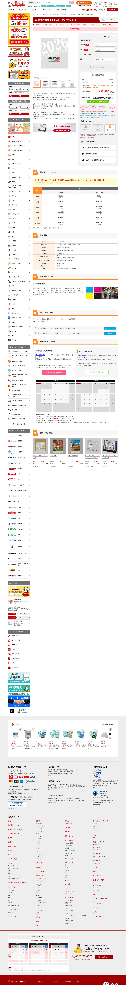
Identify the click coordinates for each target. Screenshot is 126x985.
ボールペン (51, 6)
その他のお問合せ (89, 154)
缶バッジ (95, 849)
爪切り (10, 898)
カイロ (95, 912)
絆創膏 (10, 895)
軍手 (94, 838)
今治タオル (11, 871)
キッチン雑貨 (68, 845)
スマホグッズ (69, 897)
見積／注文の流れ (61, 10)
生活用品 (67, 821)
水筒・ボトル (69, 836)
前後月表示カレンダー (64, 24)
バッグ (38, 885)
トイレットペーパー (13, 905)
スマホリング (68, 913)
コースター (68, 880)
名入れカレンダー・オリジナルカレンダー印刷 (54, 14)
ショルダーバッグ (41, 903)
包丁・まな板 (68, 853)
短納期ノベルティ (13, 825)
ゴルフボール (97, 876)
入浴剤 (10, 893)
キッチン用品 (69, 840)
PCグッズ (68, 888)
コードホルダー (69, 920)
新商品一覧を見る (109, 724)
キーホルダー (96, 844)
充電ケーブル (68, 903)
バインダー (39, 859)
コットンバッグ (60, 6)
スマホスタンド (69, 910)
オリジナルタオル (13, 868)
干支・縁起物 (44, 24)
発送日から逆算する (96, 372)
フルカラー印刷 (113, 24)
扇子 (9, 854)
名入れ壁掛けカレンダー (76, 24)
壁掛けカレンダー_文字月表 (89, 24)
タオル (10, 863)
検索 (20, 96)
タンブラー (68, 832)
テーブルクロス (97, 885)
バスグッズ (11, 890)
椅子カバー (96, 887)
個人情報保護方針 (66, 982)
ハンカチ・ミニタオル (14, 876)
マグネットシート (98, 863)
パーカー (95, 828)
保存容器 (67, 848)
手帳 (37, 849)
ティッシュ (39, 875)
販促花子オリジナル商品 (15, 829)
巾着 (37, 895)
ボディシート (11, 887)
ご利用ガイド (34, 10)
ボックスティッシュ (41, 881)
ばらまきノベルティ (14, 833)
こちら (51, 183)
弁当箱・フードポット (71, 850)
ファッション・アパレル (100, 821)
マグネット (96, 860)
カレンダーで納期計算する (98, 101)
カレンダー (99, 24)
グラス (66, 875)
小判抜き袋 (39, 897)
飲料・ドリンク (13, 846)
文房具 (38, 821)
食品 (9, 842)
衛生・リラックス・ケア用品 (17, 882)
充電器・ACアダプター (71, 905)
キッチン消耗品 (69, 843)
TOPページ (35, 14)
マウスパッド (68, 893)
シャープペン (40, 828)
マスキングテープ (41, 854)
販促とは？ (19, 617)
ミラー (95, 901)
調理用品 (67, 855)
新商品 (10, 821)
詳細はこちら (11, 808)
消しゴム (38, 851)
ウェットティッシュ (13, 885)
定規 (37, 856)
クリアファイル (40, 838)
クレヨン (38, 836)
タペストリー (96, 890)
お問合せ (113, 9)
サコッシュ (39, 905)
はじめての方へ (23, 10)
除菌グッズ (11, 903)
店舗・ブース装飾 (98, 880)
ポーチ (38, 892)
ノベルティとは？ (20, 613)
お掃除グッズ (68, 823)
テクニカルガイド (47, 10)
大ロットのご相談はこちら (93, 160)
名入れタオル (11, 866)
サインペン (39, 831)
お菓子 (44, 6)
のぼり (95, 882)
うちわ (10, 850)
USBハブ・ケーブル (70, 891)
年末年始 (38, 24)
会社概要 (55, 982)
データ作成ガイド (43, 321)
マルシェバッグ (40, 900)
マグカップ (68, 827)
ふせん (68, 6)
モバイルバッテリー (70, 900)
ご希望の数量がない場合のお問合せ (96, 147)
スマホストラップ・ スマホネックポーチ (75, 915)
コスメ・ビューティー (100, 898)
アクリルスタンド (98, 847)
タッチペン (68, 908)
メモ (37, 844)
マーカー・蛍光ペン (41, 826)
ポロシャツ (96, 826)
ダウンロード (111, 328)
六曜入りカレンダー (53, 24)
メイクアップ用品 (98, 903)
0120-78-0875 (90, 10)
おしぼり (10, 912)
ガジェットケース (69, 923)
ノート (38, 846)
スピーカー (68, 918)
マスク (10, 900)
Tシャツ (95, 823)
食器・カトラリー (69, 858)
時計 (94, 871)
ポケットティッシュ (41, 878)
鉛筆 (37, 833)
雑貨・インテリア (98, 842)
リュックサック (40, 910)
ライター (96, 867)
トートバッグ (40, 887)
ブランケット (97, 916)
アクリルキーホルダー (99, 856)
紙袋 (37, 913)
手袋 (94, 835)
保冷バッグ (39, 908)
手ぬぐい (10, 873)
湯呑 (66, 877)
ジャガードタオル (13, 878)
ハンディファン (13, 859)
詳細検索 (31, 2)
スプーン (67, 867)
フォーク (67, 870)
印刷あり (105, 24)
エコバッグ (39, 890)
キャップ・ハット (98, 831)
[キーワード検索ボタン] (71, 2)
